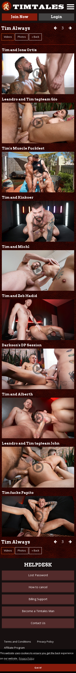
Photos (22, 37)
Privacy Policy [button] (26, 658)
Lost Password (38, 575)
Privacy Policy (45, 641)
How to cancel (38, 587)
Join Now (19, 17)
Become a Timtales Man (38, 611)
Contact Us (38, 623)
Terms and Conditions (17, 641)
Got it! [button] (38, 667)
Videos (8, 37)
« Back (35, 37)
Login (56, 17)
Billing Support (38, 599)
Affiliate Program (14, 647)
